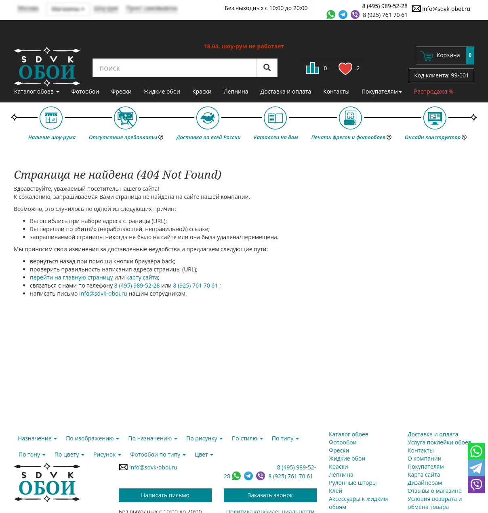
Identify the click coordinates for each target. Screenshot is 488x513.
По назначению (152, 438)
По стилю (247, 438)
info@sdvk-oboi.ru (441, 8)
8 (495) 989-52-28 (385, 6)
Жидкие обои (162, 91)
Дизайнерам (425, 482)
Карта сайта (424, 474)
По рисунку (204, 438)
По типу (285, 438)
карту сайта (142, 277)
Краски (202, 91)
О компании (425, 458)
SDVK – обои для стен (47, 66)
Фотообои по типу (158, 454)
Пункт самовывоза (151, 8)
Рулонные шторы (353, 482)
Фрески (121, 91)
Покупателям (382, 91)
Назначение (37, 438)
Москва (28, 8)
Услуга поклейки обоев (439, 442)
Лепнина (236, 91)
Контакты (336, 91)
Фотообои (85, 91)
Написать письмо (165, 495)
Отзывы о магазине (435, 490)
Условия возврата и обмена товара (435, 503)
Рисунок (107, 454)
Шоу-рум (106, 8)
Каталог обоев (36, 91)
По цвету (69, 454)
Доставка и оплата (286, 91)
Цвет (204, 454)
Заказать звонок (270, 495)
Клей (335, 490)
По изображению (92, 438)
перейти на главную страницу (71, 277)
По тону (32, 454)
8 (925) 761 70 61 (385, 15)
